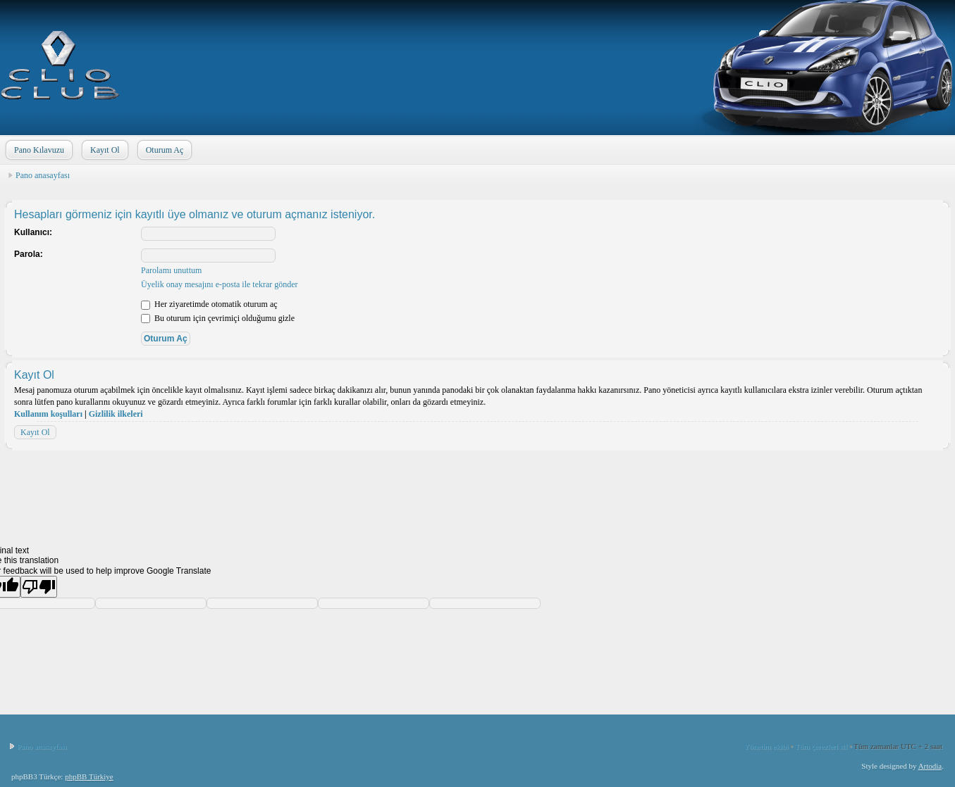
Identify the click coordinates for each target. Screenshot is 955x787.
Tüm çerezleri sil (821, 746)
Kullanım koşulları (48, 414)
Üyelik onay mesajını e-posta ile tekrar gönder (219, 284)
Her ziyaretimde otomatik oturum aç (209, 304)
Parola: (28, 254)
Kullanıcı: (33, 232)
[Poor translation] (38, 587)
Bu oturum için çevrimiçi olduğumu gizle (218, 318)
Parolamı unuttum (171, 270)
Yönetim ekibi (766, 746)
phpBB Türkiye (89, 776)
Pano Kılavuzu (37, 150)
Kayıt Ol (103, 150)
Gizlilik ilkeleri (116, 414)
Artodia (930, 766)
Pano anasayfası (43, 175)
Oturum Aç (163, 150)
